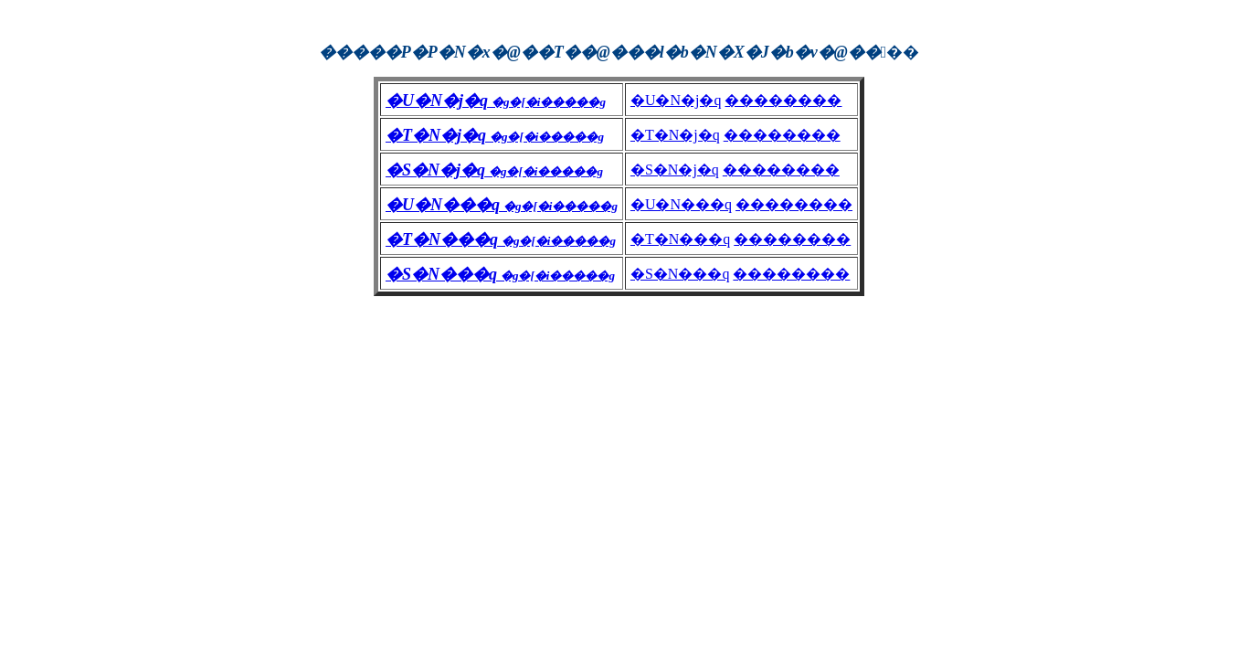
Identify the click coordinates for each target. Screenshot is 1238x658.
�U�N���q (681, 204)
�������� (783, 100)
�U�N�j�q (676, 100)
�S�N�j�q (674, 169)
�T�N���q (680, 239)
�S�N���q (679, 273)
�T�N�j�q (675, 135)
